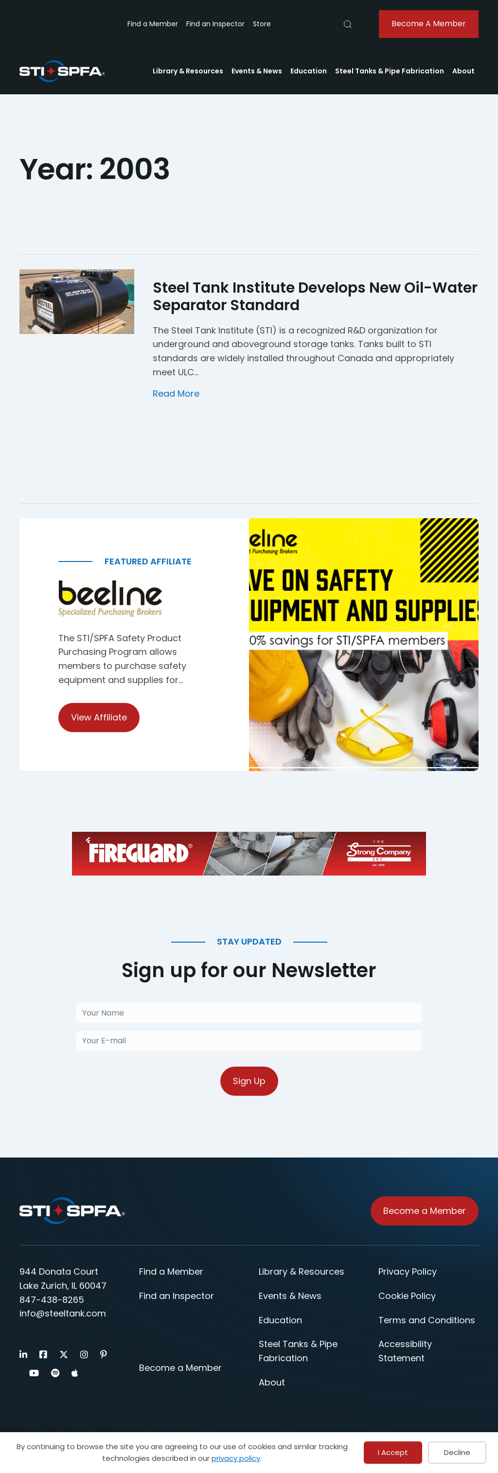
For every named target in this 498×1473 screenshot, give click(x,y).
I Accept (393, 1452)
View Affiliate (99, 717)
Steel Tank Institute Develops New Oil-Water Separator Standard (315, 297)
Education (308, 71)
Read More (176, 393)
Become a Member (180, 1369)
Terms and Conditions (426, 1321)
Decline (457, 1452)
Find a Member (152, 24)
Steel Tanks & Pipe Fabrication (389, 71)
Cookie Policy (407, 1297)
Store (262, 24)
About (463, 71)
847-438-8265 (51, 1300)
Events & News (256, 71)
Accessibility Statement (405, 1352)
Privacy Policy (407, 1272)
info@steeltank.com (62, 1314)
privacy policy (236, 1458)
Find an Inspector (215, 24)
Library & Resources (188, 71)
